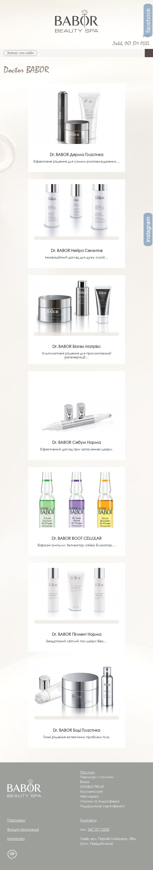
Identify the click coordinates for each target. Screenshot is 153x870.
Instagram (16, 838)
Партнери (16, 820)
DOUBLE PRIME (92, 786)
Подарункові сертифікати (102, 806)
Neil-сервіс (89, 796)
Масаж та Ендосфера (100, 801)
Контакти (88, 820)
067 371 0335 (137, 43)
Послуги (87, 772)
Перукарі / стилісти (97, 777)
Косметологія (91, 791)
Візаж (84, 781)
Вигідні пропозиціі (23, 829)
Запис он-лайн (20, 52)
